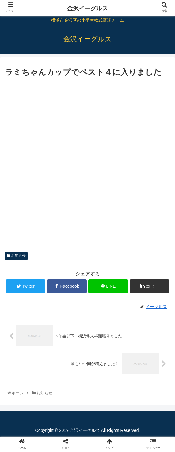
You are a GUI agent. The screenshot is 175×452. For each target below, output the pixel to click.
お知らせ (16, 255)
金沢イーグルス (87, 8)
